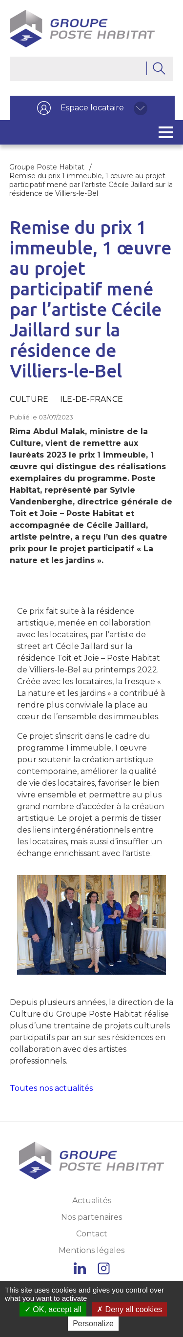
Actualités (91, 1200)
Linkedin (80, 1268)
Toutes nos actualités (51, 1088)
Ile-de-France (91, 399)
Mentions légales (91, 1250)
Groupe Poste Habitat (46, 167)
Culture (29, 399)
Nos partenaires (91, 1217)
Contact (91, 1233)
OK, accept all (52, 1309)
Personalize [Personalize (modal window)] (93, 1323)
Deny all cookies (129, 1309)
